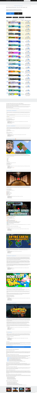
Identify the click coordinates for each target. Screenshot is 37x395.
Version (22, 17)
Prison (7, 360)
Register (17, 0)
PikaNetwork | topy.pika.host (11, 255)
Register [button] (10, 13)
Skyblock (8, 359)
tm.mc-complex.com (10, 300)
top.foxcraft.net (11, 31)
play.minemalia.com (12, 80)
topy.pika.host (11, 46)
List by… (13, 0)
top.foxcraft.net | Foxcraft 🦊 (11, 167)
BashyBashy (9, 200)
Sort (8, 17)
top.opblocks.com (12, 65)
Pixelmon (8, 358)
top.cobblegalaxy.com (12, 61)
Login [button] (18, 13)
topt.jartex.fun (9, 329)
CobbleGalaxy (10, 332)
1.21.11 (28, 25)
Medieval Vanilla (9, 170)
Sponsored (19, 0)
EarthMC (8, 233)
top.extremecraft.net (12, 50)
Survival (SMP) (8, 357)
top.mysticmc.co (11, 27)
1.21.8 (28, 59)
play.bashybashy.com (10, 230)
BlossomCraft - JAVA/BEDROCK (11, 110)
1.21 (28, 33)
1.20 (28, 55)
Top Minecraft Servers (8, 0)
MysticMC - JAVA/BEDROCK (11, 125)
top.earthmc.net (11, 42)
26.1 (28, 21)
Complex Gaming (10, 272)
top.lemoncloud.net (12, 95)
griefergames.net (11, 76)
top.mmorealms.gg (12, 91)
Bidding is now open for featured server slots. (18, 5)
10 (22, 97)
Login (14, 0)
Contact (22, 0)
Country (28, 17)
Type (15, 17)
